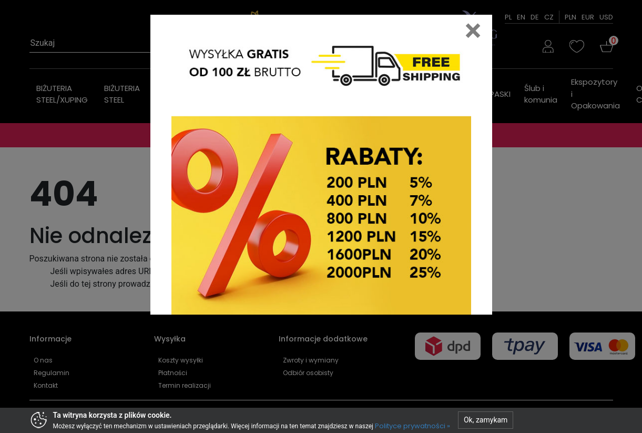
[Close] (473, 30)
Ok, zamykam (485, 420)
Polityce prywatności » (412, 426)
